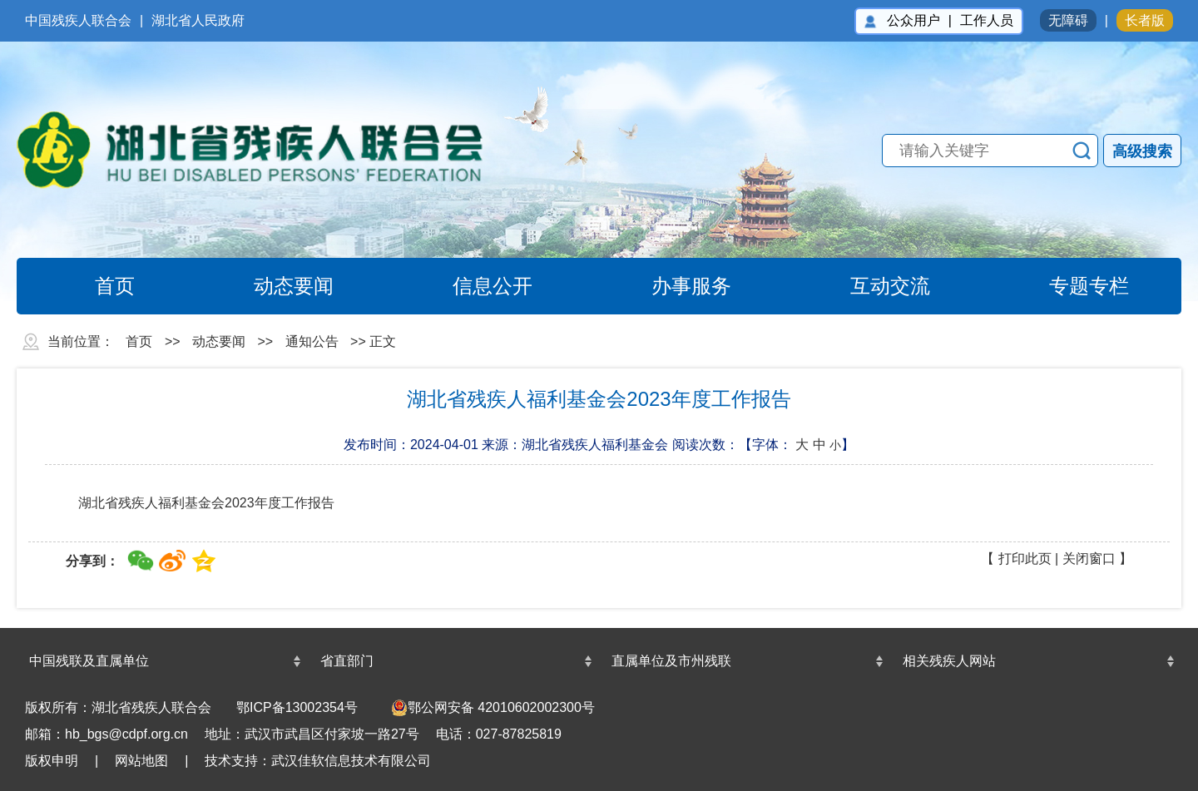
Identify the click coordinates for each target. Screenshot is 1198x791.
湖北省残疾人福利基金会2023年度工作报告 (206, 503)
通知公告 (312, 341)
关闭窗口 (1089, 558)
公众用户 (913, 20)
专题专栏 (1070, 286)
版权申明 (51, 761)
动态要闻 (275, 286)
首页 (96, 286)
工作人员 (986, 20)
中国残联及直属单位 (89, 661)
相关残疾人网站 (949, 661)
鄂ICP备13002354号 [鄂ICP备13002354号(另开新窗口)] (297, 707)
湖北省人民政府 (198, 20)
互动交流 (871, 286)
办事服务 (672, 286)
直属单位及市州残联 (671, 661)
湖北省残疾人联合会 (266, 150)
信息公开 (473, 286)
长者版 (1145, 20)
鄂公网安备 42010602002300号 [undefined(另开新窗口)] (493, 708)
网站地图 (141, 761)
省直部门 (347, 661)
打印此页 (1025, 558)
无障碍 (1068, 20)
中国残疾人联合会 (78, 20)
